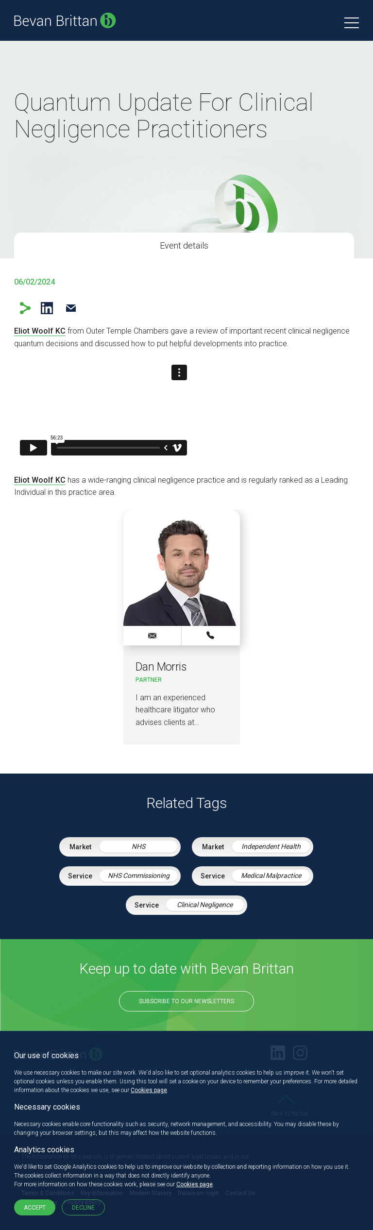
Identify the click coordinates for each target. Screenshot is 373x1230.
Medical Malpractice (271, 875)
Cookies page (149, 1090)
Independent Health (271, 846)
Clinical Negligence (205, 905)
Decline (83, 1207)
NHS (138, 846)
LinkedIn (47, 308)
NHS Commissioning (139, 875)
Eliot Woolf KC (40, 331)
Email (71, 308)
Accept (35, 1207)
